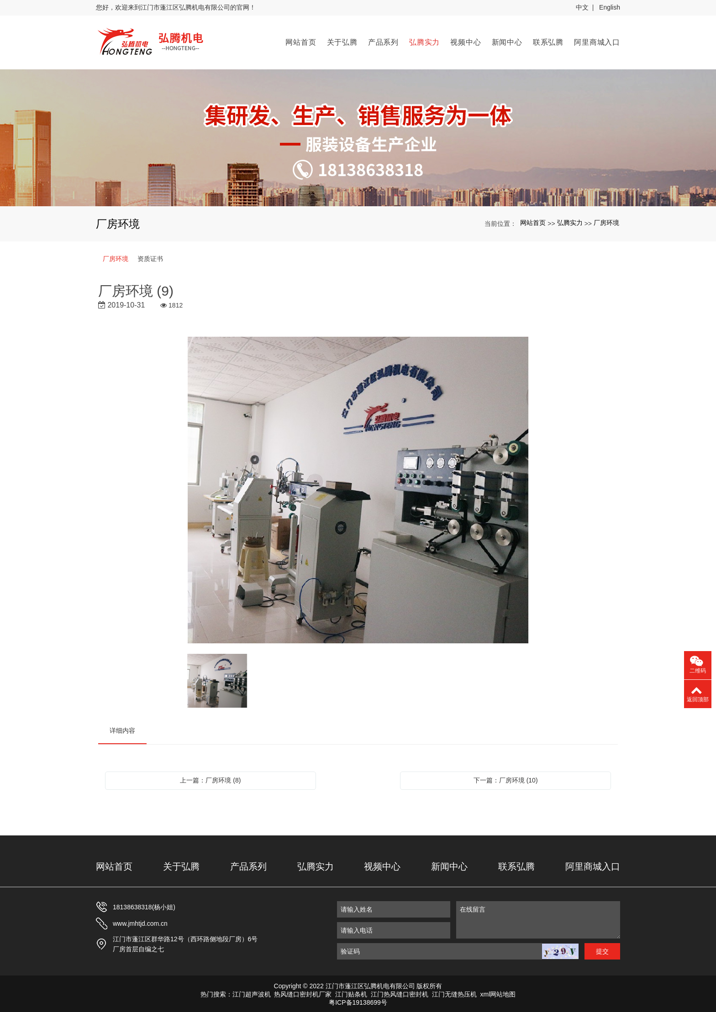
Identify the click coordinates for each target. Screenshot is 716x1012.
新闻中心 (507, 41)
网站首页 (300, 41)
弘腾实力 (424, 41)
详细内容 (122, 728)
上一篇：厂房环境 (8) (210, 778)
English (609, 7)
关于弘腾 (342, 41)
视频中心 (465, 41)
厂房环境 (606, 221)
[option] (358, 489)
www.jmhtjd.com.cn (140, 921)
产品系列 (383, 41)
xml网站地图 (498, 992)
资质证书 (150, 257)
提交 (602, 949)
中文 (582, 7)
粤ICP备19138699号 (358, 1000)
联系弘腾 (548, 41)
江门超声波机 (251, 992)
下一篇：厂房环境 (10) (506, 778)
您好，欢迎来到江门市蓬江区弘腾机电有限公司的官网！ (176, 7)
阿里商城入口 (597, 41)
